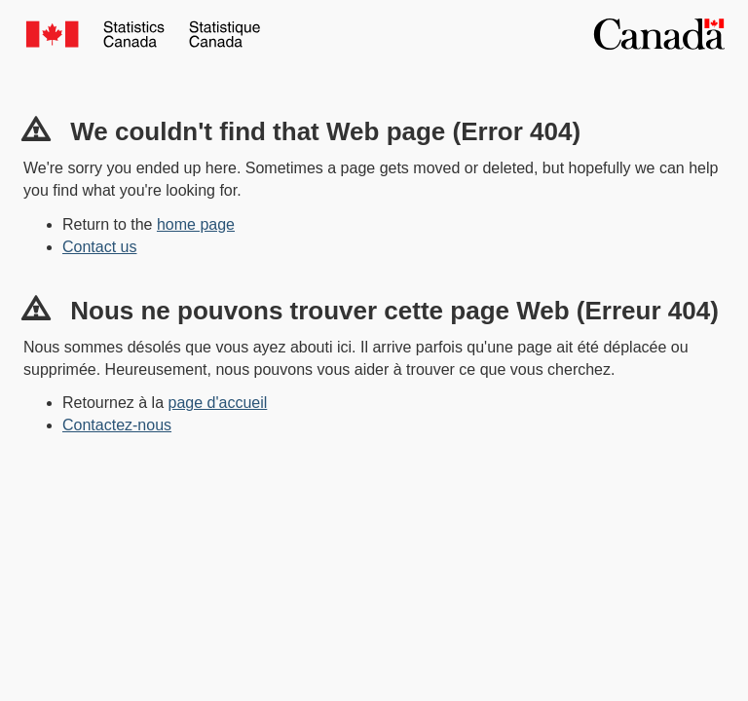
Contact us (99, 247)
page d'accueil (218, 402)
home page (196, 224)
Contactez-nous (116, 425)
